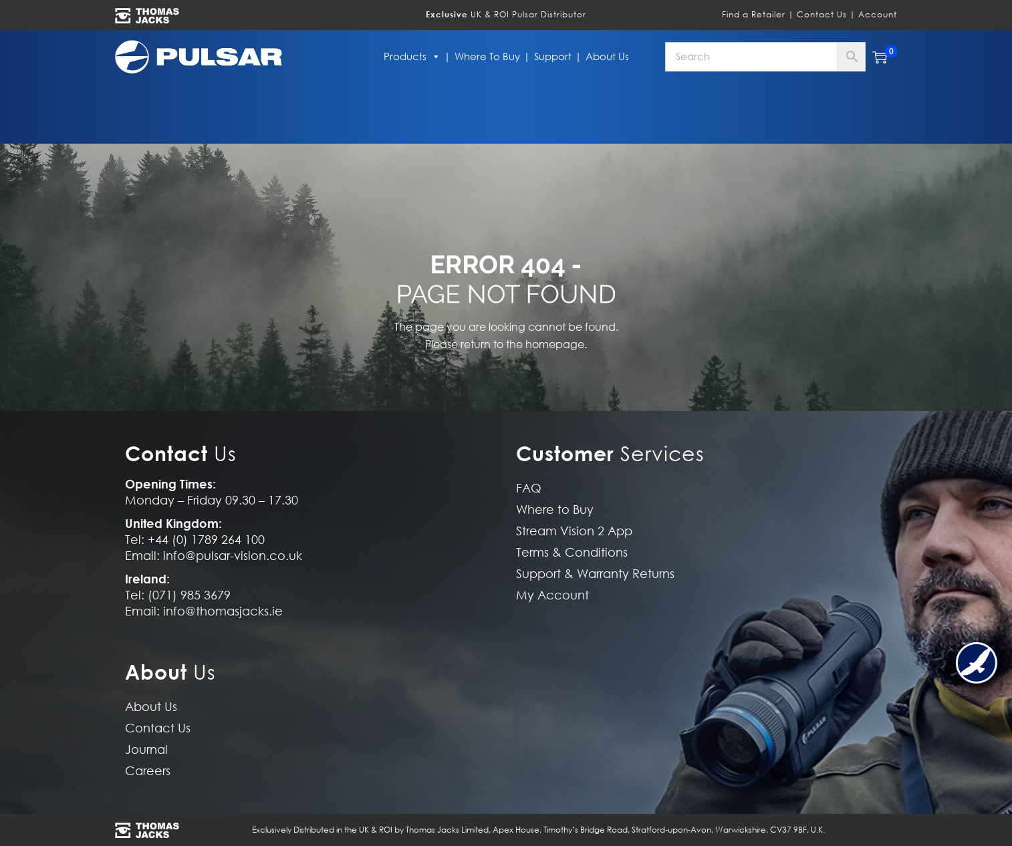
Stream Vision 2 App (574, 531)
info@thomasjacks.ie (223, 611)
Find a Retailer (753, 14)
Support (553, 56)
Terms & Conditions (572, 552)
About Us (607, 56)
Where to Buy (487, 56)
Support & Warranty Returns (595, 573)
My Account (552, 595)
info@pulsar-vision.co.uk (232, 555)
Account (877, 14)
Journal (146, 749)
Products (412, 57)
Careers (147, 770)
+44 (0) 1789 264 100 (206, 539)
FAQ (528, 488)
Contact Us (822, 14)
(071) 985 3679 (189, 595)
